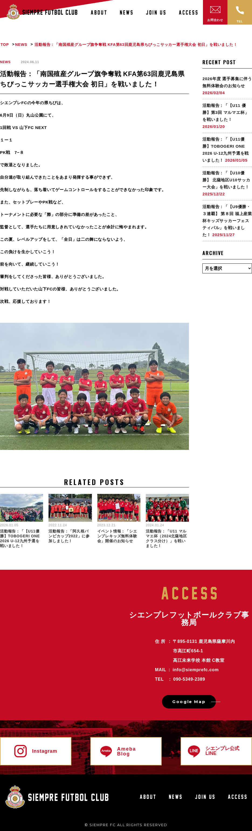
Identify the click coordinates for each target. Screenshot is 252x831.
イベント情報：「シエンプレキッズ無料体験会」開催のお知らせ (117, 536)
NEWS (5, 62)
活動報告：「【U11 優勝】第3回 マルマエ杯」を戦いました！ (225, 112)
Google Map (189, 701)
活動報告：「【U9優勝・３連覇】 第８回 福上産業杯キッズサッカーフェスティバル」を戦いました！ (227, 220)
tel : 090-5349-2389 (180, 679)
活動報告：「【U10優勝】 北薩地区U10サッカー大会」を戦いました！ (226, 180)
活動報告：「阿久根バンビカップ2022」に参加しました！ (69, 536)
